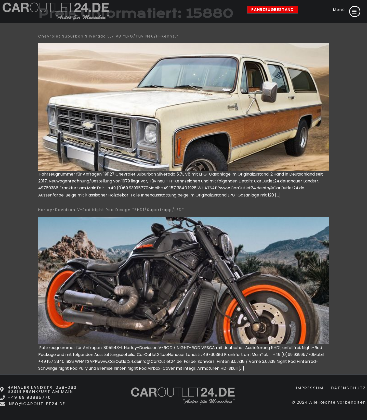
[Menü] (354, 11)
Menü (339, 9)
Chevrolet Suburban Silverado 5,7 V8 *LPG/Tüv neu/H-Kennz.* (108, 36)
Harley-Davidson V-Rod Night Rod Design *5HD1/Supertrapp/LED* (111, 209)
